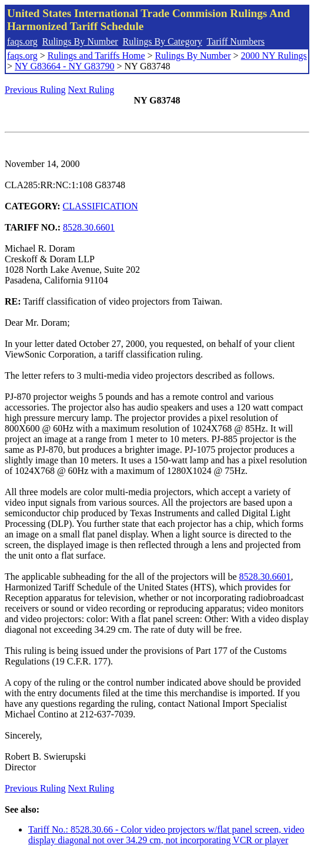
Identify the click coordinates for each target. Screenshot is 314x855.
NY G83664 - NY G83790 (64, 66)
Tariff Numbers (235, 41)
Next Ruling (91, 90)
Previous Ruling (35, 90)
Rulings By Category (162, 41)
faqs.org (22, 41)
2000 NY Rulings (274, 56)
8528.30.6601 (89, 227)
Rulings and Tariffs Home (96, 56)
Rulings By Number (80, 41)
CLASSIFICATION (100, 206)
